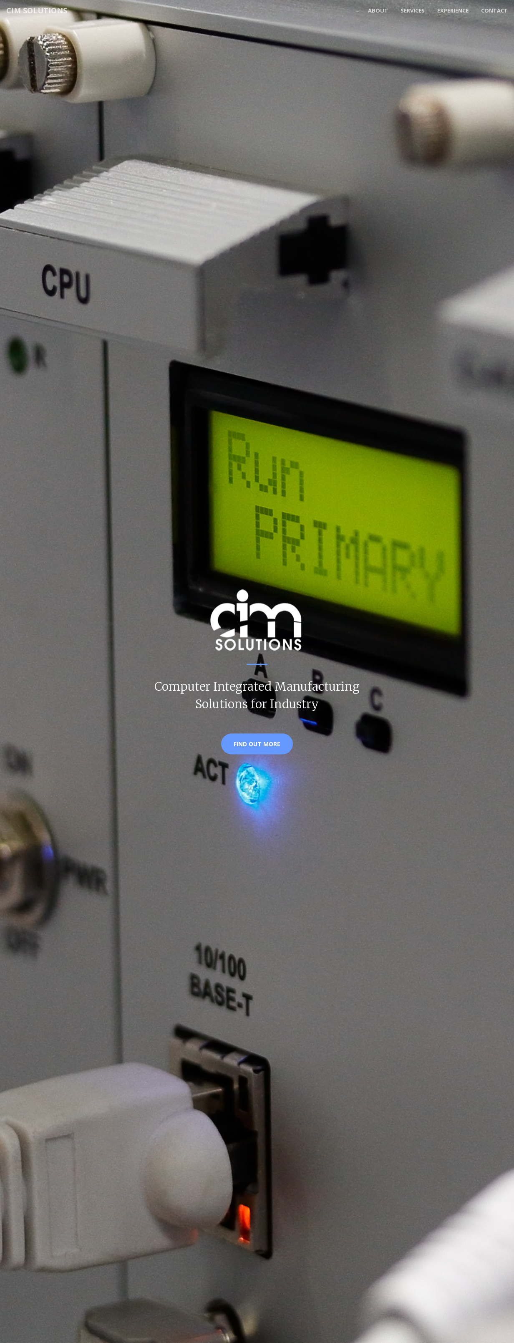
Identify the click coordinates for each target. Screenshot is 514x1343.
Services (413, 10)
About (378, 10)
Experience (453, 10)
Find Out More (257, 744)
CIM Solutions (36, 10)
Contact (494, 10)
